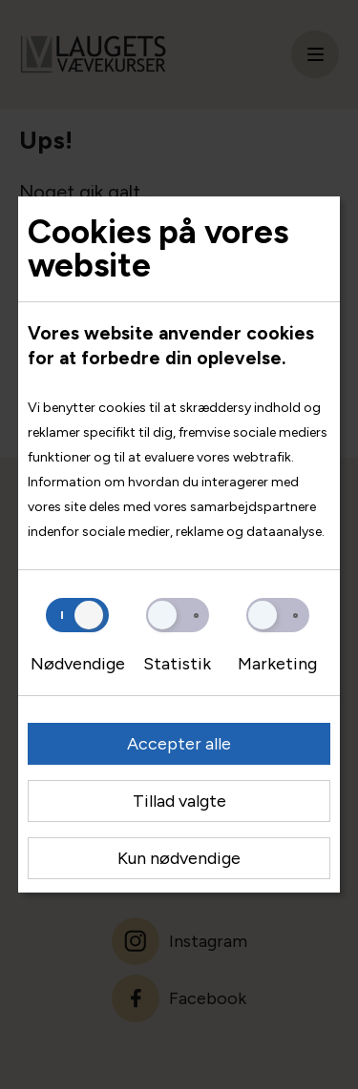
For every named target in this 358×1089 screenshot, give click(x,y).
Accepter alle (179, 743)
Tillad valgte (179, 801)
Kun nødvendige (179, 858)
